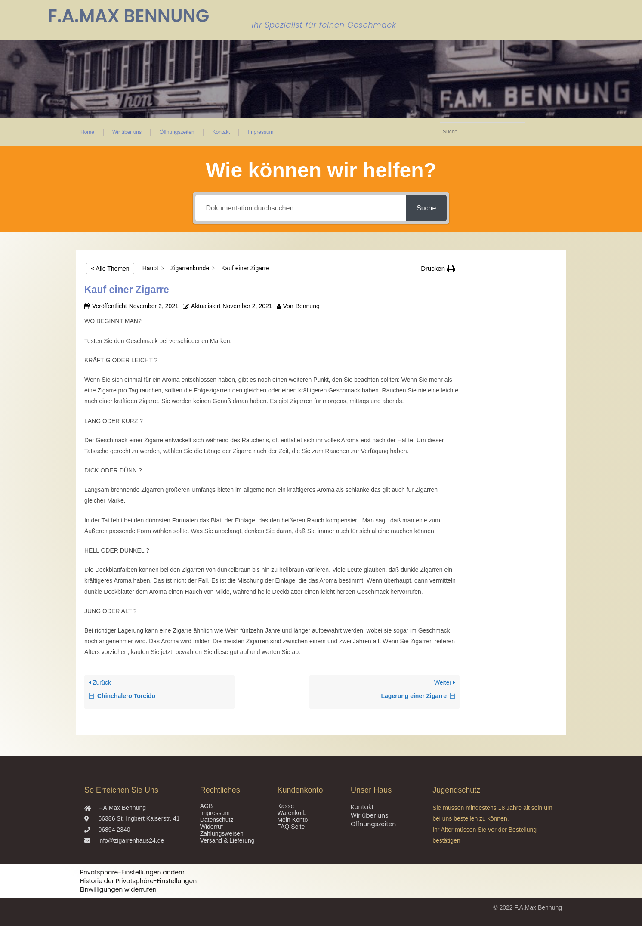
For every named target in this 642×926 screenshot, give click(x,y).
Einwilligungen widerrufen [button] (118, 889)
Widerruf (211, 826)
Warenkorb (291, 812)
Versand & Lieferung (227, 840)
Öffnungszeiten (177, 132)
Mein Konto (292, 819)
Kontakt (221, 132)
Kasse (285, 806)
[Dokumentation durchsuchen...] (300, 208)
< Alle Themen (110, 268)
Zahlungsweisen (222, 833)
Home (87, 132)
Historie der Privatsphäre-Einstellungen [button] (138, 881)
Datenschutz (217, 819)
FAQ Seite (291, 826)
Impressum (260, 132)
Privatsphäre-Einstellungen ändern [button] (132, 872)
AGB (206, 806)
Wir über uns (127, 132)
